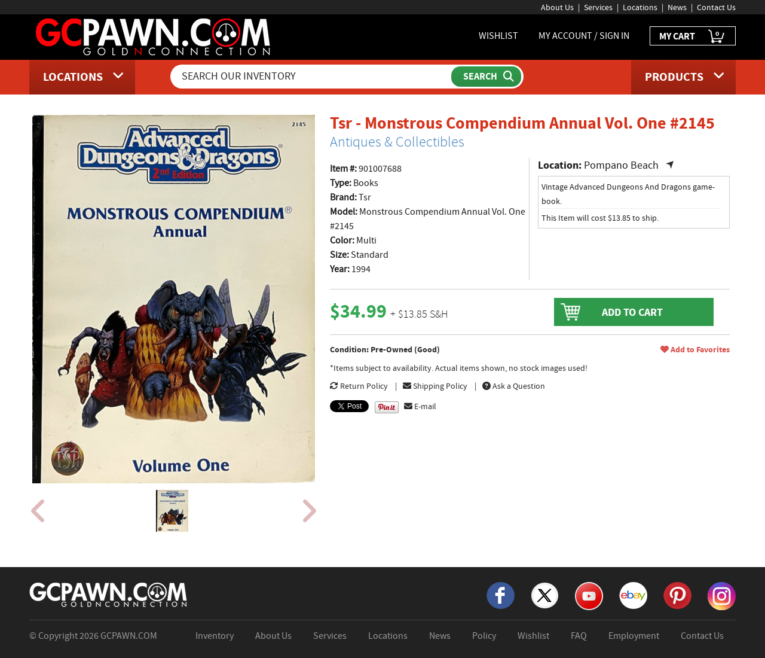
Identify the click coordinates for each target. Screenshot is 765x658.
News (677, 7)
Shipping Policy (435, 385)
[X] (545, 594)
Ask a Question (513, 385)
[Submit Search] (486, 76)
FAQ (579, 636)
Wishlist (533, 636)
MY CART (692, 37)
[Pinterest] (677, 594)
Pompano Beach (621, 165)
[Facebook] (500, 594)
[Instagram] (722, 595)
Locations (640, 7)
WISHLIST (498, 36)
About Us (557, 7)
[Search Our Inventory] (312, 77)
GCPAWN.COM (128, 636)
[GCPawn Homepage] (154, 36)
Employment (633, 636)
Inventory (214, 636)
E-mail (420, 406)
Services (598, 7)
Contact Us (716, 7)
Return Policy (359, 385)
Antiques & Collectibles (397, 142)
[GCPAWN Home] (108, 594)
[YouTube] (589, 595)
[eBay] (633, 594)
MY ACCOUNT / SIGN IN (583, 36)
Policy (484, 636)
